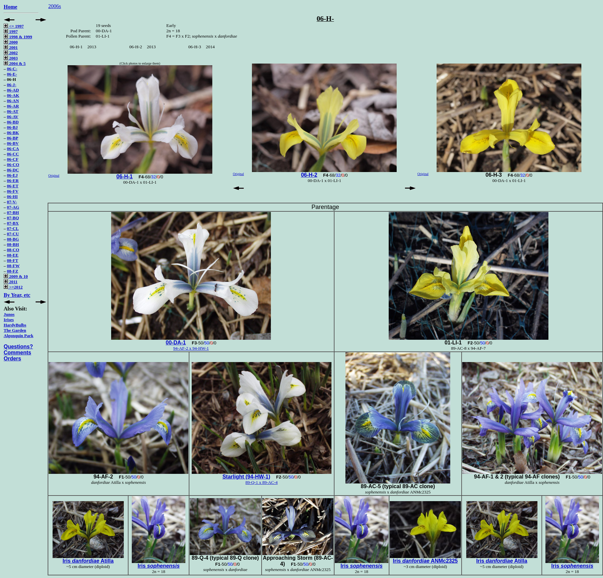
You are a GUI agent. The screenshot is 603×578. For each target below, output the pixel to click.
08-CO (13, 249)
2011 (11, 281)
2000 (11, 42)
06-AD (13, 90)
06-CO (13, 164)
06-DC (13, 169)
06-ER (13, 180)
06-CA (13, 148)
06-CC (13, 153)
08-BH (13, 244)
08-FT (12, 260)
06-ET (13, 185)
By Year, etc (17, 295)
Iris (159, 566)
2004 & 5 (15, 63)
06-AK (13, 95)
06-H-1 (124, 176)
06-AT (12, 111)
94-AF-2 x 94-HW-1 (191, 348)
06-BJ (12, 127)
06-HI (12, 196)
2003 (11, 58)
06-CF (13, 159)
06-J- (11, 84)
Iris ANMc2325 (425, 561)
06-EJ (12, 175)
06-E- (12, 74)
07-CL (13, 228)
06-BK (13, 132)
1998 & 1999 (18, 36)
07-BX (13, 223)
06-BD (13, 121)
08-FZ (12, 271)
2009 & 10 (16, 276)
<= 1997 (14, 26)
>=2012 (13, 287)
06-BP (12, 137)
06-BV (13, 143)
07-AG (13, 207)
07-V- (12, 201)
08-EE (13, 255)
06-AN (13, 100)
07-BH (13, 212)
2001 (11, 47)
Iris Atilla (88, 561)
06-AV (12, 116)
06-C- (12, 68)
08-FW (13, 265)
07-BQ (13, 217)
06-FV (13, 191)
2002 (11, 52)
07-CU (13, 233)
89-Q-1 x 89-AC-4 (262, 482)
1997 (11, 31)
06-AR (13, 105)
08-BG (13, 239)
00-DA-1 (176, 342)
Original (53, 175)
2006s (54, 6)
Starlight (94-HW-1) (246, 477)
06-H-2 (309, 175)
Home (10, 7)
